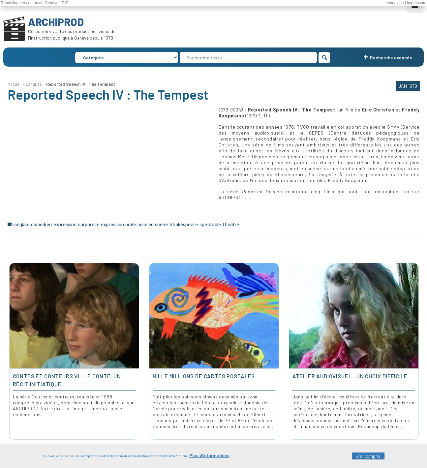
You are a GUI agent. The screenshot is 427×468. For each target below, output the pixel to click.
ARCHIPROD (56, 21)
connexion (395, 3)
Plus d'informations (209, 455)
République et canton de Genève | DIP (34, 3)
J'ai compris (368, 456)
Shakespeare (183, 224)
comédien (41, 224)
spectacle (210, 224)
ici (405, 191)
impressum (416, 3)
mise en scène (152, 224)
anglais (21, 224)
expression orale (118, 224)
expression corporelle (76, 224)
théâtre (231, 224)
